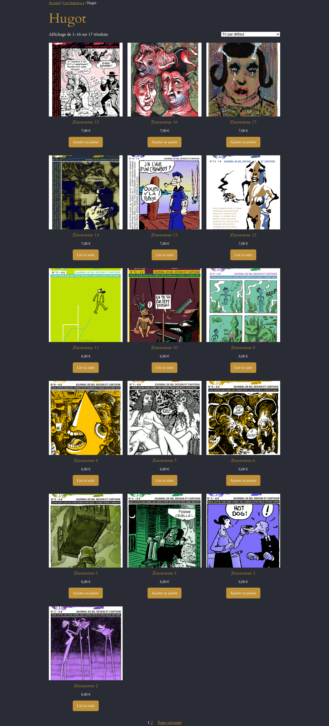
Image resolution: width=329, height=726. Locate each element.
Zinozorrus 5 (86, 573)
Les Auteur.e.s (73, 3)
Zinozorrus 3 (243, 573)
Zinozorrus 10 (164, 347)
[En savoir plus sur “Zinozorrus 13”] (165, 254)
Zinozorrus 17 (243, 122)
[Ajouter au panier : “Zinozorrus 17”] (243, 142)
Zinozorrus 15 (85, 122)
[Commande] (250, 34)
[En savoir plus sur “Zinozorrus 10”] (165, 367)
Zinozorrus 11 (85, 347)
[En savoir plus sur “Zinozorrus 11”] (86, 367)
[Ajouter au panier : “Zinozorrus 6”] (243, 480)
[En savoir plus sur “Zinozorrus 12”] (243, 254)
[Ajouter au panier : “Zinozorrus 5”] (86, 593)
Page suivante (170, 722)
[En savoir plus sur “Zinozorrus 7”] (165, 480)
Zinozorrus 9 (243, 347)
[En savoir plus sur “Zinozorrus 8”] (86, 480)
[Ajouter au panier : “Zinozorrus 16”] (165, 142)
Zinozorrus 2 (86, 685)
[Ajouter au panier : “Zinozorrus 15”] (86, 142)
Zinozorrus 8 (86, 460)
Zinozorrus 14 (85, 235)
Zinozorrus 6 (243, 460)
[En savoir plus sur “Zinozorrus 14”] (86, 254)
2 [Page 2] (152, 722)
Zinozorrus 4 (164, 573)
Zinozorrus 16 (164, 122)
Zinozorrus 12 (243, 235)
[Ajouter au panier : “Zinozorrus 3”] (243, 593)
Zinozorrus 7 (164, 460)
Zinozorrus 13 (164, 235)
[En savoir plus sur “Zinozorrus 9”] (243, 367)
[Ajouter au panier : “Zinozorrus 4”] (165, 593)
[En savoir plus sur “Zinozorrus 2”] (86, 706)
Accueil (54, 3)
